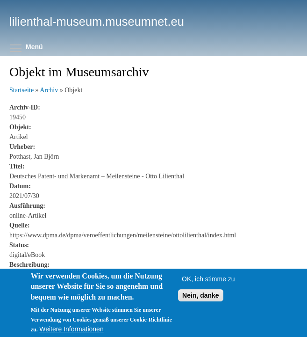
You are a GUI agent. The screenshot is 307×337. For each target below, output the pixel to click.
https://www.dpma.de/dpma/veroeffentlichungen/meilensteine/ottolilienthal (107, 274)
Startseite (21, 90)
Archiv (49, 90)
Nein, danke (200, 305)
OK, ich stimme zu (208, 289)
